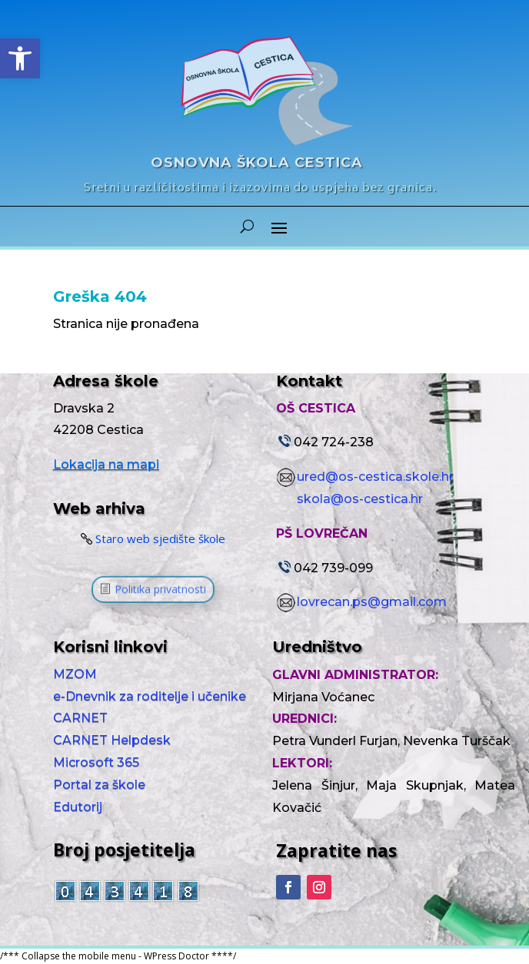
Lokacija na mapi (106, 464)
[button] (20, 58)
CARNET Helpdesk (113, 740)
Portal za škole (99, 784)
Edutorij (77, 807)
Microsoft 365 (96, 762)
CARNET (80, 718)
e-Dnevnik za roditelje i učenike (149, 696)
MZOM (75, 674)
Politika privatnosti (160, 592)
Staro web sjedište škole (160, 538)
